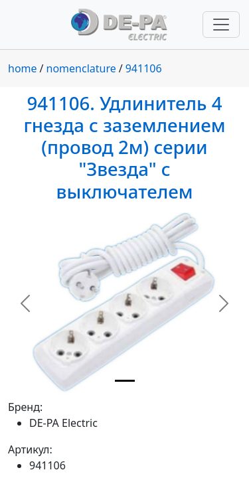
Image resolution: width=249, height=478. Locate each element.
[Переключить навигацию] (221, 24)
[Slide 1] (125, 380)
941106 (143, 68)
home (22, 68)
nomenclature (81, 68)
